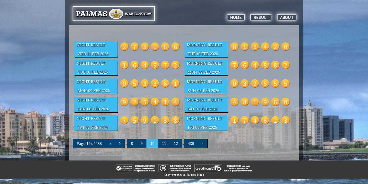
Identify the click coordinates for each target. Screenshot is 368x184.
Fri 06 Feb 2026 (202, 127)
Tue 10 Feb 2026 (203, 54)
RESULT (261, 17)
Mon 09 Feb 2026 (204, 72)
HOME (235, 17)
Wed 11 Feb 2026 (92, 54)
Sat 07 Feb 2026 (203, 109)
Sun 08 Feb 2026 (203, 91)
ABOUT (286, 17)
